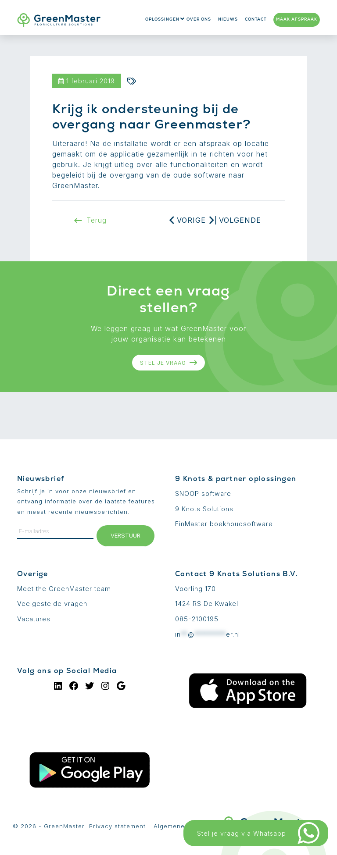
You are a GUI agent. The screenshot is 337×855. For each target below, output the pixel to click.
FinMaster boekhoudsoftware (224, 523)
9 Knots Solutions (204, 509)
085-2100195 (197, 619)
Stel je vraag (168, 362)
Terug (90, 220)
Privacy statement (117, 826)
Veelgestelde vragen (52, 603)
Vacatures (33, 619)
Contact (255, 19)
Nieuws (228, 19)
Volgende (240, 220)
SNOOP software (203, 493)
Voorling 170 (195, 588)
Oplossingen (162, 19)
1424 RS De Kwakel (206, 603)
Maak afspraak (296, 19)
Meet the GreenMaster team (64, 588)
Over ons (198, 19)
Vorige (191, 220)
